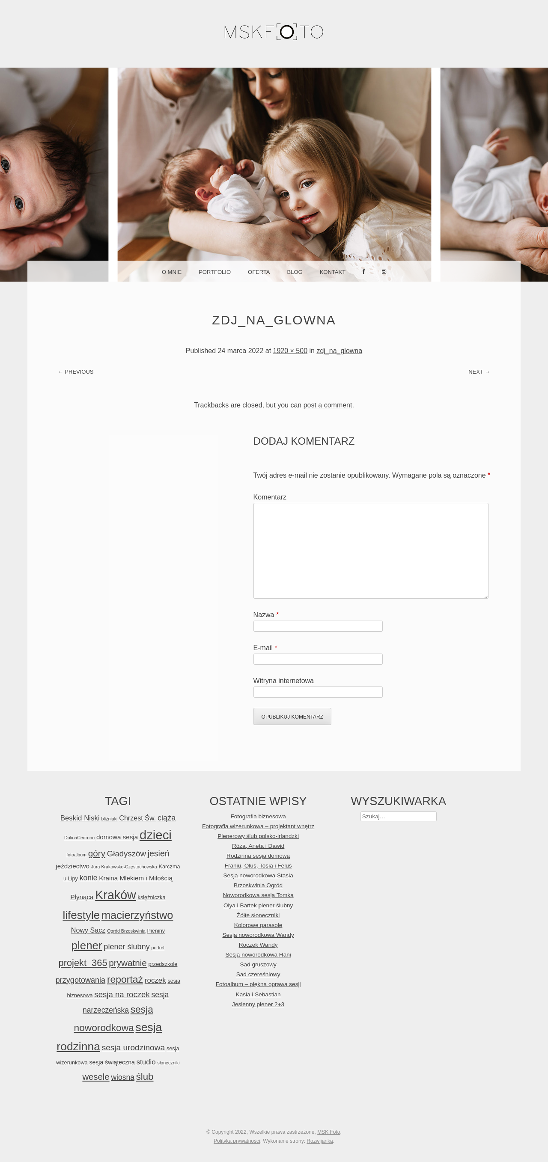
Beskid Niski (80, 818)
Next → (479, 372)
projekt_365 (83, 962)
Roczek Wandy (258, 945)
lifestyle (81, 915)
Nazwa (266, 614)
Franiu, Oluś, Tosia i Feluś (258, 865)
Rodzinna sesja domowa (258, 856)
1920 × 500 (290, 350)
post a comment (328, 405)
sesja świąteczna (111, 1062)
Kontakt (332, 272)
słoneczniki (169, 1062)
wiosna (122, 1077)
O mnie (172, 272)
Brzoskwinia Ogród (258, 885)
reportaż (125, 979)
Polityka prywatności (237, 1141)
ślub (145, 1076)
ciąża (167, 818)
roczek (155, 980)
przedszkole (163, 964)
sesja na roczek (121, 994)
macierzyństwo (137, 915)
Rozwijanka (320, 1141)
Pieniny (156, 930)
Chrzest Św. (137, 818)
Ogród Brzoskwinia (126, 930)
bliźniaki (109, 818)
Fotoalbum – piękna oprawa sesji (258, 984)
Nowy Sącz (88, 930)
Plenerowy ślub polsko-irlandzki (258, 836)
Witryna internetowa (283, 680)
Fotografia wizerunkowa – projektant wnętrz (258, 826)
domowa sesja (117, 837)
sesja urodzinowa (133, 1047)
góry (96, 853)
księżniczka (152, 897)
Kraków (115, 895)
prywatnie (127, 963)
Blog (295, 272)
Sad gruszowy (258, 964)
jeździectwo (72, 866)
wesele (95, 1077)
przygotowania (80, 980)
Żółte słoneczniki (258, 915)
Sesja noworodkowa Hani (258, 954)
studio (146, 1062)
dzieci (156, 835)
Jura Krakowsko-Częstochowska (124, 866)
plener (86, 945)
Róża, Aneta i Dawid (258, 846)
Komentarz (269, 497)
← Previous (76, 372)
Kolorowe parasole (258, 925)
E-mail (265, 647)
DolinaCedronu (79, 837)
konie (89, 878)
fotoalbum (76, 854)
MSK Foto (328, 1132)
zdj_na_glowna (339, 350)
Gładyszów (126, 853)
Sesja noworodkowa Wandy (258, 935)
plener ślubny (126, 946)
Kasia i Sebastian (258, 994)
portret (158, 947)
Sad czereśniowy (258, 974)
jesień (159, 853)
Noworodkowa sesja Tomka (258, 895)
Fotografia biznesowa (258, 816)
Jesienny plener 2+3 (258, 1004)
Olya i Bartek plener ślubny (258, 905)
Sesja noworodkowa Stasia (258, 875)
